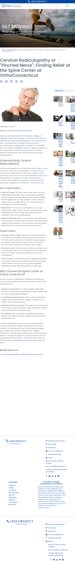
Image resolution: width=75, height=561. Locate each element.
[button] (1, 81)
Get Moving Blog (11, 50)
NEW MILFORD (14, 462)
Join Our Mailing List (54, 420)
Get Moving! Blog (53, 423)
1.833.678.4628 (15, 383)
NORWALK (12, 551)
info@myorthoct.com (55, 473)
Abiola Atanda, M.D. (24, 130)
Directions (51, 417)
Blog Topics (60, 90)
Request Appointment (55, 410)
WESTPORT (12, 474)
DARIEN (11, 457)
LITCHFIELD (12, 459)
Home (3, 50)
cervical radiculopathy (19, 140)
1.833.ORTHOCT (39, 2)
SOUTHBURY (13, 471)
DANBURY (12, 454)
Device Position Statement (55, 435)
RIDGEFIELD (12, 466)
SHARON (12, 469)
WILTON (11, 464)
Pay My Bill (51, 413)
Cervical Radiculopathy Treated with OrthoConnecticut (22, 354)
